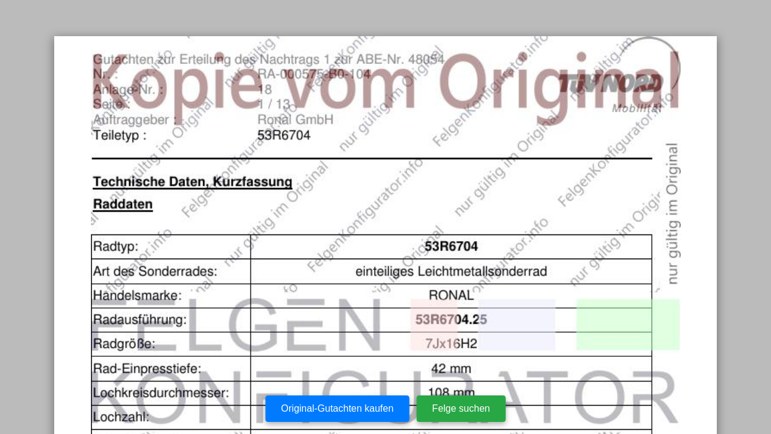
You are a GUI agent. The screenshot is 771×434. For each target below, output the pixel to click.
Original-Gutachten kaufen (337, 408)
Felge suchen (461, 408)
